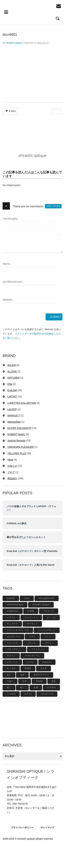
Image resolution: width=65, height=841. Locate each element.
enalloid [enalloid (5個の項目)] (11, 598)
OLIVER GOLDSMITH (19, 428)
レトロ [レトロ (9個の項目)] (30, 662)
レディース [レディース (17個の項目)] (12, 662)
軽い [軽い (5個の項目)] (22, 687)
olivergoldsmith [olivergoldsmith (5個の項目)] (46, 598)
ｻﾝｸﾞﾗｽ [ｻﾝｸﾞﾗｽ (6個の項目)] (28, 694)
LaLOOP (12, 409)
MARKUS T (13, 415)
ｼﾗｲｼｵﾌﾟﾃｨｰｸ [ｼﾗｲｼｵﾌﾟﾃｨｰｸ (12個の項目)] (47, 694)
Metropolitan (14, 421)
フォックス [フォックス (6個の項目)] (12, 643)
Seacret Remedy (16, 440)
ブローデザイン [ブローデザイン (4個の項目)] (14, 649)
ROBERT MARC (16, 434)
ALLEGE (12, 371)
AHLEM (11, 365)
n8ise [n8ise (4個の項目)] (26, 598)
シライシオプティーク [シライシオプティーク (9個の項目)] (18, 630)
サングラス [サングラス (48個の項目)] (12, 624)
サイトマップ (47, 827)
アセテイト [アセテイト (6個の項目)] (48, 611)
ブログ (11, 472)
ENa (9, 384)
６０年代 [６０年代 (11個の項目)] (51, 687)
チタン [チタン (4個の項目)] (32, 636)
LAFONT (12, 396)
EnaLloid (12, 390)
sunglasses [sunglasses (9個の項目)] (13, 611)
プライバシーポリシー (22, 827)
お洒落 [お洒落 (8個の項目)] (30, 611)
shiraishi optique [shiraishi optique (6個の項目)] (40, 604)
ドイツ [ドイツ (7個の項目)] (48, 636)
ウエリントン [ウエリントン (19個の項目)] (31, 617)
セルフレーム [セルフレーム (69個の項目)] (13, 636)
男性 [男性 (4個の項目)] (53, 681)
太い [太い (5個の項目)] (9, 675)
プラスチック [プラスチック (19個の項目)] (38, 649)
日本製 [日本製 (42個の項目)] (39, 681)
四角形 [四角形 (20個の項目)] (28, 668)
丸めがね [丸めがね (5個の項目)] (46, 662)
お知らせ (12, 465)
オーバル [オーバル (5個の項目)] (51, 617)
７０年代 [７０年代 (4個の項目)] (11, 694)
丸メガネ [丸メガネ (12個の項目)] (11, 668)
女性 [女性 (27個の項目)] (22, 675)
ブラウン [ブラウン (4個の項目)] (49, 643)
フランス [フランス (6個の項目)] (31, 643)
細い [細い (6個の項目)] (9, 687)
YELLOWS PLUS (16, 453)
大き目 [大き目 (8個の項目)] (43, 668)
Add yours (53, 206)
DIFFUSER (13, 377)
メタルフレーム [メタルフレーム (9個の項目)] (32, 655)
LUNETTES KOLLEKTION (21, 403)
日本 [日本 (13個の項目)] (24, 681)
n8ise (10, 459)
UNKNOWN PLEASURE (20, 447)
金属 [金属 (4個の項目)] (36, 687)
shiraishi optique (14, 42)
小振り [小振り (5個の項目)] (10, 681)
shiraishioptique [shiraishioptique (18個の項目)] (15, 604)
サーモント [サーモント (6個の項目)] (32, 624)
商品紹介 (12, 478)
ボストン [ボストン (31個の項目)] (11, 655)
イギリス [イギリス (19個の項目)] (11, 617)
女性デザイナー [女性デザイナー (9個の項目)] (41, 675)
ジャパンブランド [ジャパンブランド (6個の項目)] (46, 630)
